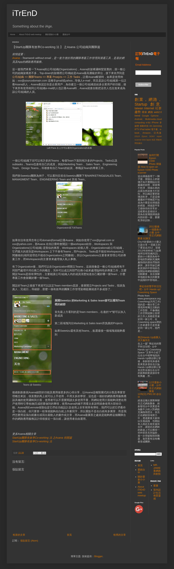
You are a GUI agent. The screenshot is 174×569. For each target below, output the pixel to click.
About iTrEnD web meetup (30, 34)
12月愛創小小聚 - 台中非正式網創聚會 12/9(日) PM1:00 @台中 (150, 389)
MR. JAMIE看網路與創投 (157, 469)
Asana (16, 57)
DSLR (137, 136)
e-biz (148, 122)
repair (159, 136)
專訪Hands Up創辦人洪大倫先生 (149, 339)
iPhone (155, 122)
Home (12, 34)
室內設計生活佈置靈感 (157, 494)
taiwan (139, 108)
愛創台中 (66, 34)
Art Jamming (155, 126)
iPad (142, 129)
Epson (144, 136)
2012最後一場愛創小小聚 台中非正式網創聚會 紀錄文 (149, 232)
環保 (144, 112)
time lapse (146, 140)
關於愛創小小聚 (52, 34)
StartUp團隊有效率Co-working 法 (32, 441)
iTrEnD (24, 13)
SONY (152, 136)
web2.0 (158, 112)
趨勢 (138, 112)
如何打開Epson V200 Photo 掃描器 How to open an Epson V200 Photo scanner (149, 164)
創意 (156, 104)
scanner (138, 140)
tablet (147, 129)
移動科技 (144, 126)
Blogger (98, 556)
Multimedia (150, 119)
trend (137, 115)
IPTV (137, 129)
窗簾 (155, 485)
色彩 (153, 140)
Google (145, 115)
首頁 (69, 534)
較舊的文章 (120, 534)
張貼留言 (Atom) (29, 540)
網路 (150, 112)
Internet (149, 108)
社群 (158, 108)
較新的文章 (19, 534)
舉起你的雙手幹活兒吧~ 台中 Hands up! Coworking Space (149, 289)
